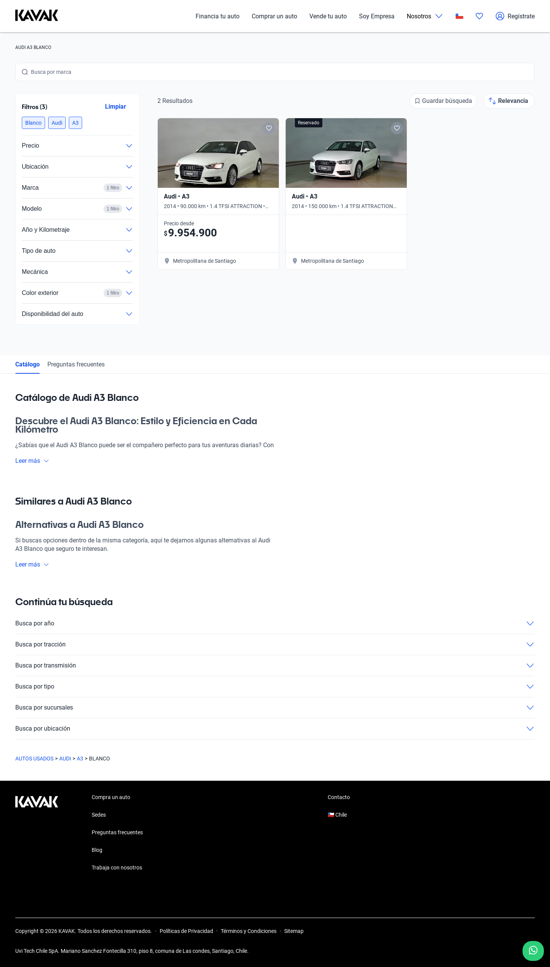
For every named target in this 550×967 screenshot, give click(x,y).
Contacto (339, 797)
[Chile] (459, 16)
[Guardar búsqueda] (443, 101)
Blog (97, 850)
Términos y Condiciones (249, 931)
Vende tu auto (328, 16)
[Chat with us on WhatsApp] (533, 951)
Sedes (99, 815)
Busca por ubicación (275, 728)
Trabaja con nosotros (117, 867)
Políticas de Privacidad (186, 931)
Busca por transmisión (275, 665)
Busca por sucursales (275, 707)
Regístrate (515, 16)
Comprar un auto (274, 16)
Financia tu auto (217, 16)
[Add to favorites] (269, 128)
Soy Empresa (377, 16)
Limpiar (115, 106)
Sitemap (294, 931)
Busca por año (275, 623)
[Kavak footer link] (36, 833)
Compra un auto (111, 797)
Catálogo (27, 364)
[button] (33, 123)
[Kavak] (36, 16)
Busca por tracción (275, 644)
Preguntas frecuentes (76, 364)
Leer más (32, 460)
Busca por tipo (275, 686)
